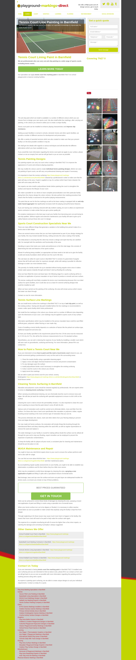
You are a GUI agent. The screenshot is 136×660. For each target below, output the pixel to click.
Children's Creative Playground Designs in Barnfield (36, 621)
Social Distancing (108, 14)
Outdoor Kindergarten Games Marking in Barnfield (35, 613)
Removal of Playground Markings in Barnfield (34, 651)
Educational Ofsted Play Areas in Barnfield (33, 636)
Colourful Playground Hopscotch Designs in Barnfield (36, 624)
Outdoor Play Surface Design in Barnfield (32, 647)
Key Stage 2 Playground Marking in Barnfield (34, 634)
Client (36, 14)
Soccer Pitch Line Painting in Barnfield (32, 594)
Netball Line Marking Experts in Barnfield (32, 600)
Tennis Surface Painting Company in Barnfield (34, 602)
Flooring (70, 14)
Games (27, 14)
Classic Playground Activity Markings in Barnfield (35, 626)
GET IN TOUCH (50, 496)
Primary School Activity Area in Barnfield (32, 611)
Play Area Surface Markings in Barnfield (32, 643)
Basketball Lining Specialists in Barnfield (32, 596)
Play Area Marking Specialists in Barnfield (31, 590)
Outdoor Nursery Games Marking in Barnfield (34, 609)
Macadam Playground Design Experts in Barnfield (35, 645)
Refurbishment (86, 14)
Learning (58, 14)
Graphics (46, 14)
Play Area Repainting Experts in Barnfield (33, 653)
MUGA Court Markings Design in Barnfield (33, 598)
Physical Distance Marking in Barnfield (30, 658)
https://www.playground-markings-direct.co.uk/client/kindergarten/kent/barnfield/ (53, 377)
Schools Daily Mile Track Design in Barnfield (33, 638)
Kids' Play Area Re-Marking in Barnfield (32, 655)
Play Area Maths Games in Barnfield (31, 619)
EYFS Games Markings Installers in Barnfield (34, 607)
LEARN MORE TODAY (50, 69)
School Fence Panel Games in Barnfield (32, 628)
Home (20, 14)
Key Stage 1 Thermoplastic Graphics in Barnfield (35, 632)
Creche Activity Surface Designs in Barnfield (33, 615)
